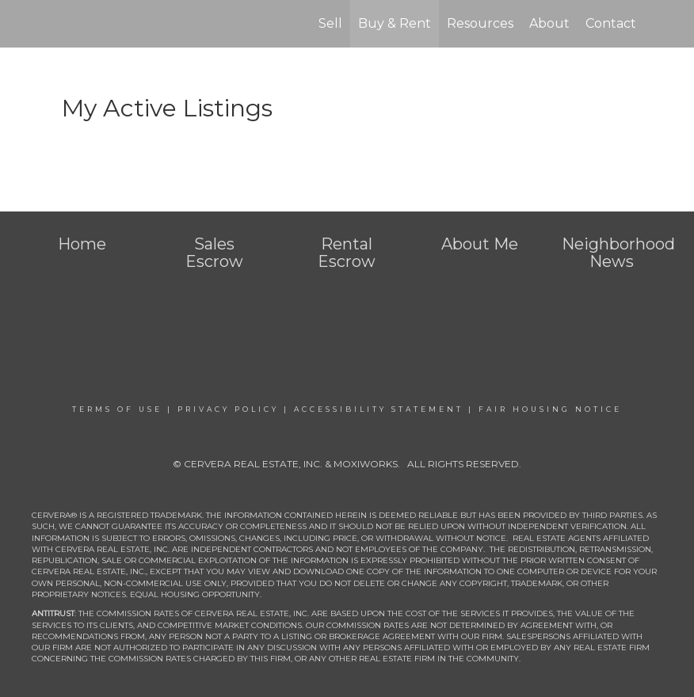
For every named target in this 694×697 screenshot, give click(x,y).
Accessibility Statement (378, 409)
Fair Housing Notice (550, 409)
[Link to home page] (58, 24)
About (549, 23)
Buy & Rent (394, 23)
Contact (610, 23)
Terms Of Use (117, 409)
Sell (330, 23)
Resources (480, 23)
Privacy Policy (228, 409)
